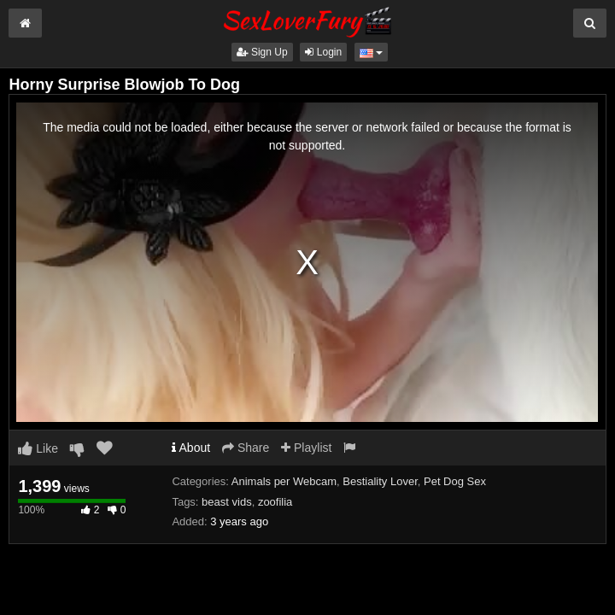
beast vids (227, 501)
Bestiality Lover (380, 481)
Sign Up (262, 52)
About (191, 447)
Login (323, 52)
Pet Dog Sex (455, 481)
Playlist (306, 447)
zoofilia (275, 501)
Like (38, 448)
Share (245, 447)
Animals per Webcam (284, 481)
